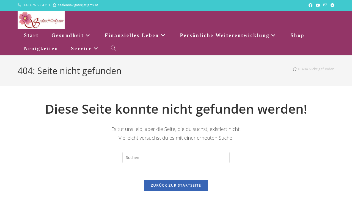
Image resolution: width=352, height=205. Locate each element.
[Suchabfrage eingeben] (176, 157)
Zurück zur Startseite (176, 185)
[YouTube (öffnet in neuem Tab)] (318, 5)
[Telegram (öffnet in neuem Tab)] (331, 5)
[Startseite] (294, 68)
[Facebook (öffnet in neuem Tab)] (310, 5)
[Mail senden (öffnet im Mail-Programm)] (325, 5)
